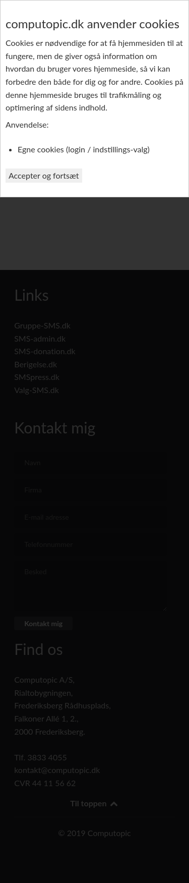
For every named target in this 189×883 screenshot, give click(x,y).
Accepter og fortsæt (44, 175)
